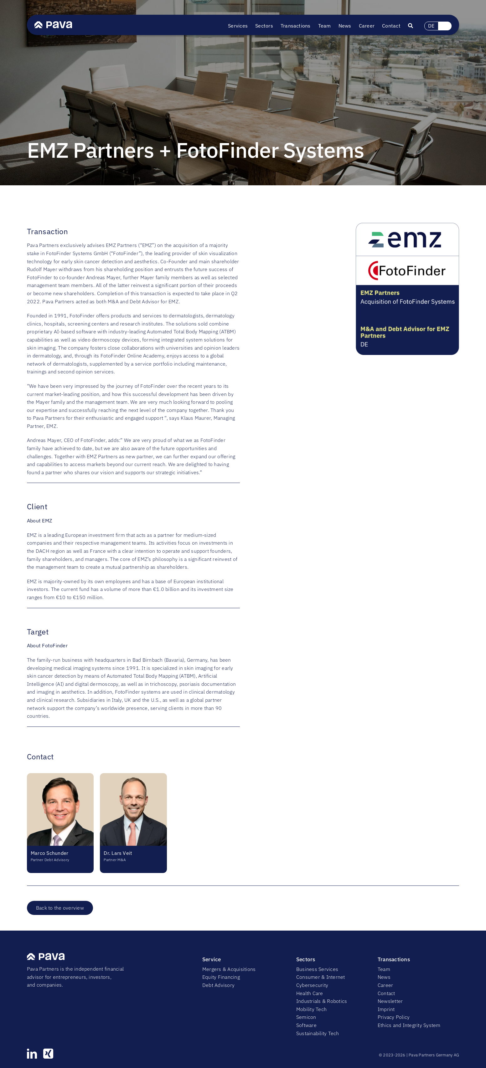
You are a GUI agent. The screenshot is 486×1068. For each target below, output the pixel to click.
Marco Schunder (49, 853)
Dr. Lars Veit (118, 853)
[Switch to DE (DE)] (432, 26)
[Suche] (414, 26)
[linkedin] (32, 1054)
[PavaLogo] (53, 24)
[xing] (48, 1054)
